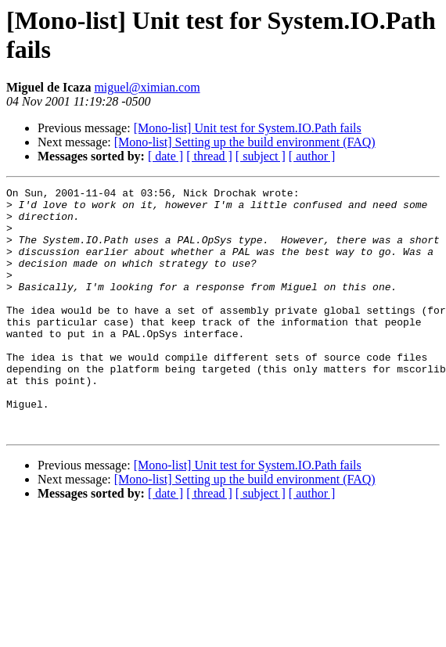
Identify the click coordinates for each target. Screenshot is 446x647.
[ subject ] (261, 156)
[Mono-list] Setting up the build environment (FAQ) (245, 142)
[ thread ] (209, 156)
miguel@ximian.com (147, 87)
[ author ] (312, 156)
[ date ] (165, 156)
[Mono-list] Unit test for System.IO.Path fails (247, 128)
